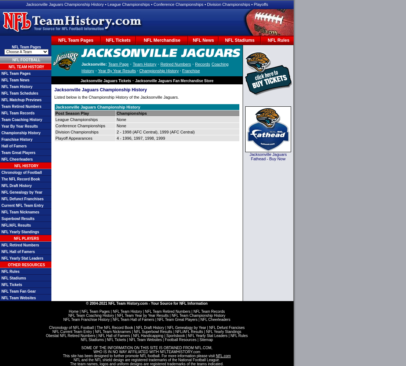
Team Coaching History (21, 120)
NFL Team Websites (18, 298)
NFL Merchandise (162, 40)
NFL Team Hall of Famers (133, 320)
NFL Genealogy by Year (21, 192)
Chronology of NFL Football (71, 328)
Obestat (52, 336)
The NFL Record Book (20, 179)
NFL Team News (15, 80)
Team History (144, 64)
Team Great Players (18, 153)
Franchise (191, 71)
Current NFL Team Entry (22, 206)
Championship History (21, 133)
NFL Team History (17, 87)
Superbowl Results (18, 219)
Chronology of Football (21, 173)
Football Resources (180, 340)
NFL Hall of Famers (18, 252)
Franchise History (16, 140)
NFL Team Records (18, 113)
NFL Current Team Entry (72, 332)
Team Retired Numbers (21, 107)
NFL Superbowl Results (153, 332)
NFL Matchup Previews (21, 100)
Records (202, 64)
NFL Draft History (16, 186)
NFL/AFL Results (16, 225)
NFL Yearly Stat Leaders (22, 258)
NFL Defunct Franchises (22, 199)
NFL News (203, 40)
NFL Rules (278, 40)
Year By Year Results (19, 126)
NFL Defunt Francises (227, 328)
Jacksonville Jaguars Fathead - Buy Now (268, 156)
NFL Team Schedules (19, 93)
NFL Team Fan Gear (18, 291)
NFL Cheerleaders (17, 159)
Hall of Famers (14, 146)
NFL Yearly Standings (20, 232)
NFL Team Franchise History (87, 320)
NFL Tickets (118, 40)
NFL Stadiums (239, 40)
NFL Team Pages (76, 40)
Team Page (118, 64)
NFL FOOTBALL (26, 60)
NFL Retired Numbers (20, 245)
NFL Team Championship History (198, 316)
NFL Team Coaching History (91, 316)
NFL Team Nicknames (20, 212)
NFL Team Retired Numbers (168, 312)
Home (74, 312)
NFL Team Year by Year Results (143, 316)
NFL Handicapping (148, 336)
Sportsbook (175, 336)
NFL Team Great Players (177, 320)
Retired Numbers (175, 64)
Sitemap (206, 340)
